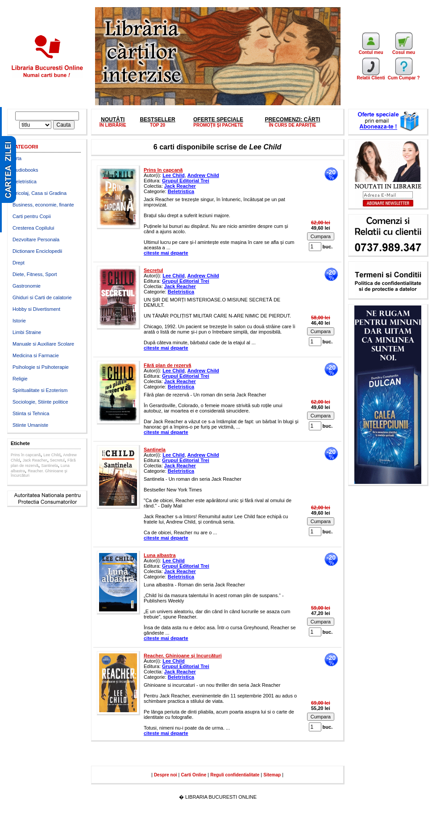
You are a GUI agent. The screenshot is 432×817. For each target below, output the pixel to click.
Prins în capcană (26, 455)
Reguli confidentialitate (234, 774)
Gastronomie (26, 286)
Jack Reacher (35, 460)
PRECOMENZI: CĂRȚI (292, 119)
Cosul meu (403, 50)
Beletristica (24, 181)
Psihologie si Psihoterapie (40, 367)
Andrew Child (203, 175)
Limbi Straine (26, 332)
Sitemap (272, 774)
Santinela (49, 465)
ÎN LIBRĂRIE (113, 125)
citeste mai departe (166, 253)
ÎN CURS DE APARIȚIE (292, 125)
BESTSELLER (157, 119)
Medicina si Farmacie (35, 355)
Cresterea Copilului (33, 228)
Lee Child (51, 455)
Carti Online (194, 774)
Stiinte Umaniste (30, 425)
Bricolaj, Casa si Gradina (39, 193)
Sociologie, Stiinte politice (40, 401)
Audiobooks (25, 170)
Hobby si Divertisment (36, 309)
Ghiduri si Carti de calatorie (42, 297)
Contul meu (371, 50)
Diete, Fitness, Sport (34, 274)
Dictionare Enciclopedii (37, 251)
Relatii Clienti (371, 75)
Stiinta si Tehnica (30, 413)
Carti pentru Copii (31, 216)
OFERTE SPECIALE (218, 119)
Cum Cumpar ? (404, 75)
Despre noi (165, 774)
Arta (16, 158)
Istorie (19, 320)
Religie (20, 378)
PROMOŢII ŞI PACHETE (218, 125)
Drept (18, 262)
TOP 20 (157, 125)
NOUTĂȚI (113, 119)
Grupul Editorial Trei (185, 180)
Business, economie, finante (43, 204)
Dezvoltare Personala (35, 239)
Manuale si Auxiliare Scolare (43, 344)
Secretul (57, 460)
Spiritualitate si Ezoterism (40, 390)
